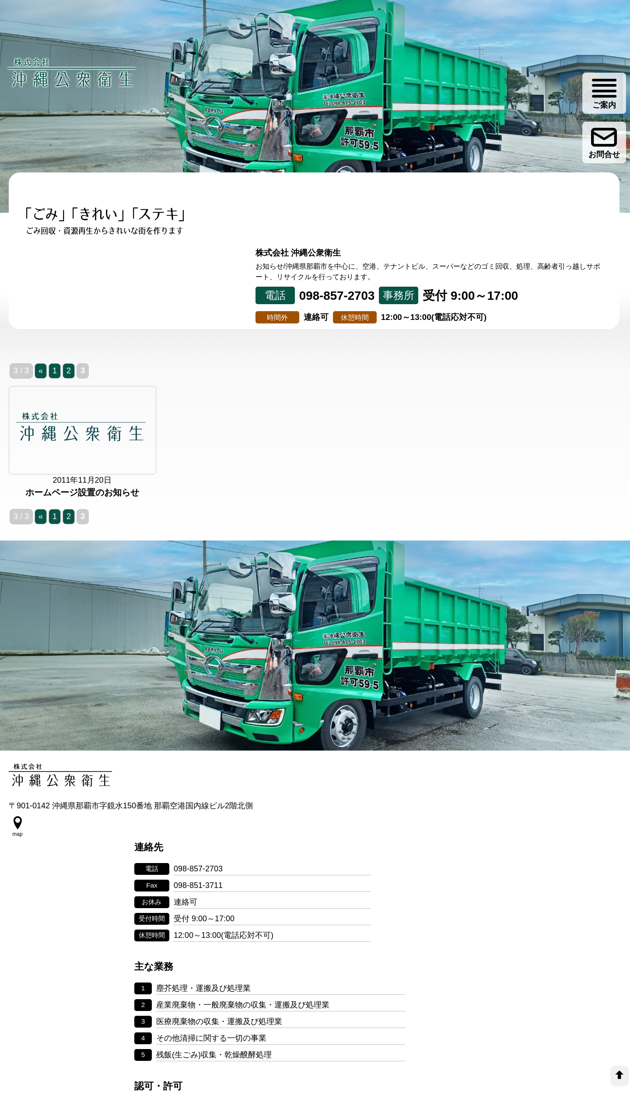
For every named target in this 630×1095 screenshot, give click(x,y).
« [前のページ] (40, 392)
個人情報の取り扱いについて (315, 1020)
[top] (619, 1076)
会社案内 (468, 298)
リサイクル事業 (366, 298)
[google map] (17, 862)
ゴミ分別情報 (570, 298)
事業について (162, 298)
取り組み (263, 298)
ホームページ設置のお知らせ (82, 514)
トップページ (59, 298)
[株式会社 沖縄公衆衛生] (74, 80)
